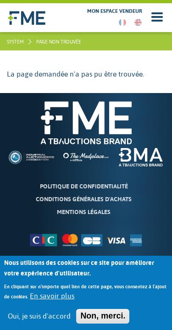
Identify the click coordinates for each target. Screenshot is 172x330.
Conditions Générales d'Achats (84, 199)
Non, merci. (102, 320)
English (138, 22)
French (122, 22)
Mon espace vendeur (114, 11)
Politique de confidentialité (84, 186)
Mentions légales (84, 212)
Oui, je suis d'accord (39, 321)
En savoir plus (52, 301)
